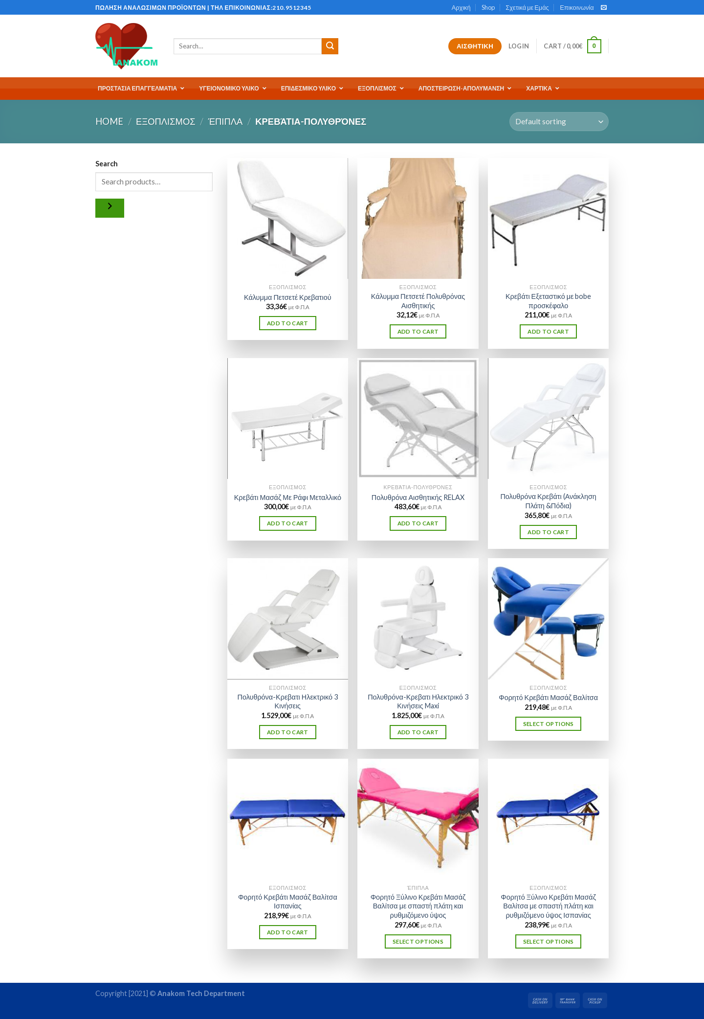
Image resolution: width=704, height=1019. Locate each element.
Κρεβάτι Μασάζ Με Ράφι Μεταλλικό (287, 497)
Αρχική (461, 7)
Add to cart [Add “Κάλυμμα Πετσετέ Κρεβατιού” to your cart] (287, 323)
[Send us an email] (604, 7)
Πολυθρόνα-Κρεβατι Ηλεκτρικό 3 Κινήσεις (288, 701)
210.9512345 (291, 7)
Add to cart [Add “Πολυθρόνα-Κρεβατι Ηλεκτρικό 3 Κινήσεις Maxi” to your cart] (418, 732)
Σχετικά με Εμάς (527, 7)
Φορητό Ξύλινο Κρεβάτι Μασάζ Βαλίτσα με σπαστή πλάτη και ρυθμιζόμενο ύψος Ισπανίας (548, 906)
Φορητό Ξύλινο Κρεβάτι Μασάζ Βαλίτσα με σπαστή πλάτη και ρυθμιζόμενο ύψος (418, 906)
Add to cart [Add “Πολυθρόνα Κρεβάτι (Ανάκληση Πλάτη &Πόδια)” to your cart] (548, 532)
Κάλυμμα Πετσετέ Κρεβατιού (287, 297)
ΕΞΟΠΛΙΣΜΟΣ (166, 121)
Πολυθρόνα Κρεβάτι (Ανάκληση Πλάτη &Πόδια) (548, 501)
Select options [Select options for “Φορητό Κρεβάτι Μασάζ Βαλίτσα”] (548, 724)
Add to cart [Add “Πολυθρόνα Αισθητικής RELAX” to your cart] (418, 523)
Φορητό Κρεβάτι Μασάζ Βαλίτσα (548, 697)
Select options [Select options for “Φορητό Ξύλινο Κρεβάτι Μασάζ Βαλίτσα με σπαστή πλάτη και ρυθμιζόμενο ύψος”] (418, 941)
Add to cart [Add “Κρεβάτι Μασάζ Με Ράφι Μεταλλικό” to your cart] (287, 523)
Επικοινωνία (577, 7)
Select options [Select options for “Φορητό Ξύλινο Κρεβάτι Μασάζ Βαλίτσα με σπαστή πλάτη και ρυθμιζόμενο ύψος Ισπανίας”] (548, 941)
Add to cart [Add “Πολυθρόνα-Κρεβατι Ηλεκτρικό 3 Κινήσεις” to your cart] (287, 732)
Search (106, 163)
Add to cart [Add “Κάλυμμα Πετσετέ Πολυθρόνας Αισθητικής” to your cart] (418, 331)
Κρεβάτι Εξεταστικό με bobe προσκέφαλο (548, 301)
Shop (488, 7)
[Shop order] (559, 121)
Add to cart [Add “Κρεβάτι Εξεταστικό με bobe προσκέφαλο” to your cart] (548, 331)
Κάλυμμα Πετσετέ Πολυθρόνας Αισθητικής (418, 301)
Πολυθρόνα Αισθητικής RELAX (418, 497)
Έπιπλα (225, 121)
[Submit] (330, 46)
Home (109, 121)
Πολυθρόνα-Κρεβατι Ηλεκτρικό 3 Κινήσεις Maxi (418, 701)
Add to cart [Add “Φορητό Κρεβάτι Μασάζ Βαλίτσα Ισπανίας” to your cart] (287, 932)
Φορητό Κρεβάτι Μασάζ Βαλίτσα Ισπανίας (287, 901)
